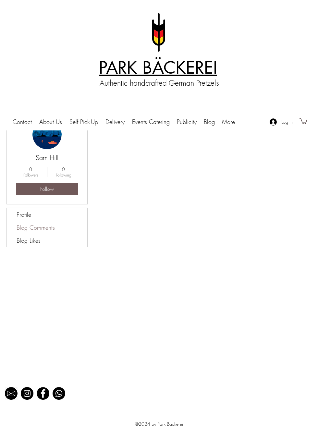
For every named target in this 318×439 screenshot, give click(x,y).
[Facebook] (43, 393)
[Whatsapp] (59, 393)
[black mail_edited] (11, 393)
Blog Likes (29, 240)
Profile (24, 214)
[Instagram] (27, 393)
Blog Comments (36, 227)
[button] (303, 120)
